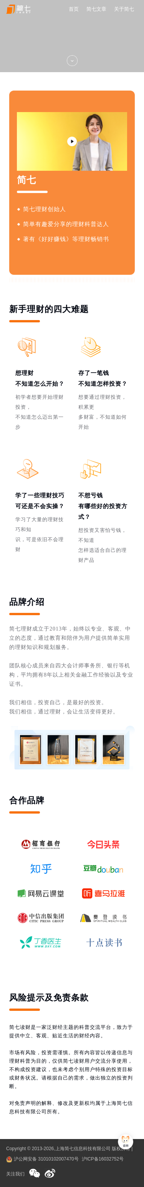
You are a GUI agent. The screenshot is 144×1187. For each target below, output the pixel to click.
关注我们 (15, 1174)
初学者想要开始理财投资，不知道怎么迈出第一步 (39, 412)
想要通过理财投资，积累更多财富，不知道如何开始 (102, 412)
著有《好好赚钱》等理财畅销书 (66, 239)
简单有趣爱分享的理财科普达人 (66, 224)
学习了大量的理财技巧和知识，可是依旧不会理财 (39, 534)
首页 (74, 9)
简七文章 (96, 9)
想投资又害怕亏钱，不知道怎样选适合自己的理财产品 (102, 545)
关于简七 (124, 9)
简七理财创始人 (44, 209)
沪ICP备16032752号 (103, 1159)
